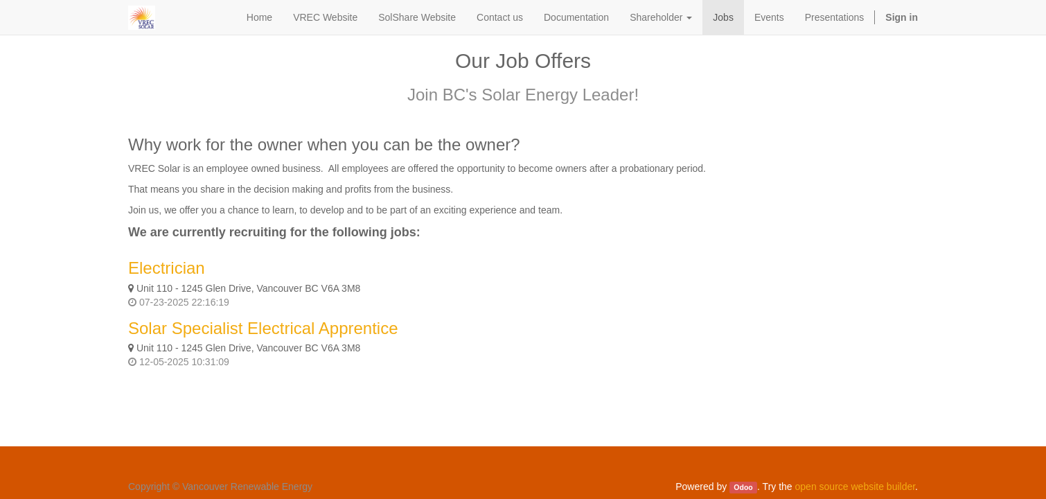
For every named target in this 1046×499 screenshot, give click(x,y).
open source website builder (855, 486)
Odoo (743, 487)
